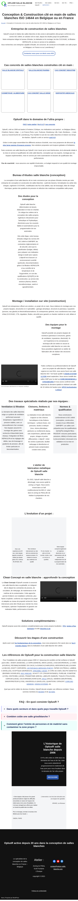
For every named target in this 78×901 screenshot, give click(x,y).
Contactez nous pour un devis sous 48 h (39, 53)
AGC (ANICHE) (26, 674)
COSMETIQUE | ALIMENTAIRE (13, 93)
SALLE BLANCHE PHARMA (39, 70)
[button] (39, 710)
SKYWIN (52, 693)
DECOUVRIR (52, 778)
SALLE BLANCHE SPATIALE (13, 70)
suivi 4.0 (52, 138)
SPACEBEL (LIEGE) (40, 672)
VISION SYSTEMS (41, 685)
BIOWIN (41, 693)
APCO (44, 680)
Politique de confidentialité (39, 892)
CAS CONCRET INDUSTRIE (65, 70)
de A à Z (41, 124)
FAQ (25, 124)
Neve (2, 899)
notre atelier (32, 124)
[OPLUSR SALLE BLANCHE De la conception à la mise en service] (16, 4)
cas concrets (50, 124)
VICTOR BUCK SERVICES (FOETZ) (40, 669)
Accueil (3, 23)
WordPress (16, 899)
